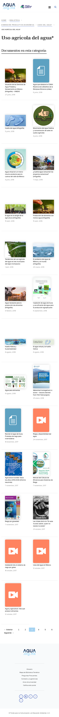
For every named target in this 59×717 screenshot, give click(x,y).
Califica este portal (29, 685)
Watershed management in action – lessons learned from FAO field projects (42, 392)
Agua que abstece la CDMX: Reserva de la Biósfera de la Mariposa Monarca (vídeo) (43, 87)
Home (3, 20)
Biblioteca (15, 20)
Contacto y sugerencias (29, 679)
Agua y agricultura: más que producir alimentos (15, 610)
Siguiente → (9, 633)
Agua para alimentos (12, 390)
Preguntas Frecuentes (29, 676)
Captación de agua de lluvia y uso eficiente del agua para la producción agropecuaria (43, 305)
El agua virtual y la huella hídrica (42, 348)
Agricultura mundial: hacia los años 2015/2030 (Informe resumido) (15, 480)
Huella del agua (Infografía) (14, 128)
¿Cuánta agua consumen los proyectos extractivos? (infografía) (43, 174)
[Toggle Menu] (49, 7)
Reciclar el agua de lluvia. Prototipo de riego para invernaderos (14, 436)
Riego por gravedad (12, 521)
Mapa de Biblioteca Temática (29, 672)
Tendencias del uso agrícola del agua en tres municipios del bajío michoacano (15, 261)
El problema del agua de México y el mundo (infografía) (41, 261)
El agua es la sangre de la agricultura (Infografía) (14, 217)
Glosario (29, 669)
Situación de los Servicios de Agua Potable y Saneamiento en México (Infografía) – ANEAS (15, 88)
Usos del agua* (45, 25)
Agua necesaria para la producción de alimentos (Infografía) (13, 305)
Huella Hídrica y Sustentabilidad (10, 348)
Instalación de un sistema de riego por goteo (15, 566)
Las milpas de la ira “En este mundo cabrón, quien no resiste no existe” (43, 523)
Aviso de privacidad (29, 682)
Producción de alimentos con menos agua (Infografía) (43, 217)
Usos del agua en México (42, 565)
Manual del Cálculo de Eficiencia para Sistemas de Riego (43, 480)
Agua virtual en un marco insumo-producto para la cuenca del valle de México (14, 174)
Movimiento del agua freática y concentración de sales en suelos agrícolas (43, 130)
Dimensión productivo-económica (17, 25)
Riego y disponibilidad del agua (42, 435)
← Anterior (8, 630)
